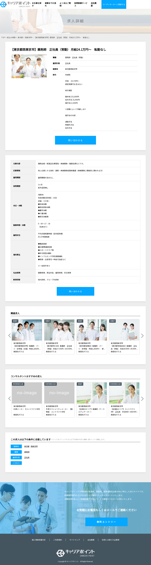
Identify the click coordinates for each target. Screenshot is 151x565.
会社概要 (90, 540)
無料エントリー (106, 521)
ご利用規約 (57, 540)
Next (142, 336)
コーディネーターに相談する (114, 4)
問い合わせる (75, 140)
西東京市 (28, 37)
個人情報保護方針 (39, 540)
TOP (3, 37)
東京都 (20, 37)
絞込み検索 (11, 37)
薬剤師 (26, 452)
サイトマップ (74, 540)
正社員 (26, 457)
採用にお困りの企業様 (110, 540)
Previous (9, 336)
